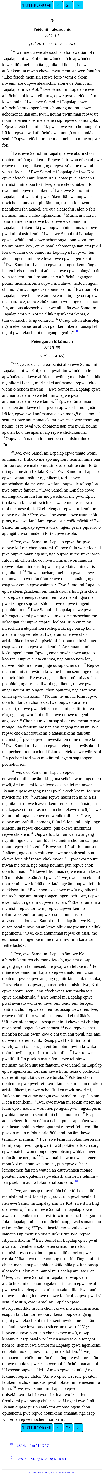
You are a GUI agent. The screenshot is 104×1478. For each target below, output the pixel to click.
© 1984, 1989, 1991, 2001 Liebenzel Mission (52, 1472)
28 (68, 5)
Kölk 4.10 (61, 1459)
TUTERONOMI (36, 5)
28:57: (21, 1459)
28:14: (21, 1446)
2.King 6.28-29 (41, 1459)
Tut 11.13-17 (39, 1446)
